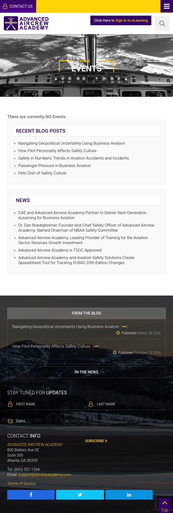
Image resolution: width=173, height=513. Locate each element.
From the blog (86, 313)
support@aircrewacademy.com (44, 474)
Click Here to (121, 20)
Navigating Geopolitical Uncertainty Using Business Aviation (72, 143)
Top (165, 505)
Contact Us (18, 6)
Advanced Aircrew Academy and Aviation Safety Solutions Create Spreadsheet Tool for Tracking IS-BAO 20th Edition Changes (76, 260)
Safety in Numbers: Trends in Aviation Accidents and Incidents (73, 158)
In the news (86, 372)
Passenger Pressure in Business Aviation (54, 165)
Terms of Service (21, 483)
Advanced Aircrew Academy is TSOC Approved (60, 250)
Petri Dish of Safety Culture (42, 173)
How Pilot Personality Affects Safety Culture (58, 150)
